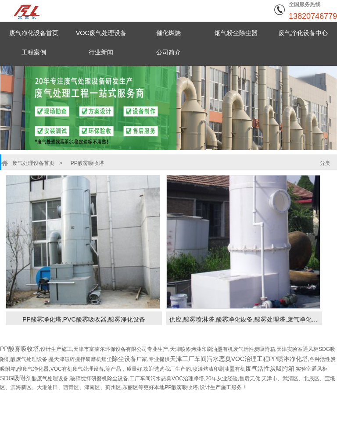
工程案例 (33, 52)
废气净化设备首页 (34, 32)
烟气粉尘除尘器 (236, 32)
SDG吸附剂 (16, 378)
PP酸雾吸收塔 (81, 163)
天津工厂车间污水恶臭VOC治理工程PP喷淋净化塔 (239, 358)
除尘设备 (124, 358)
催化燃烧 (168, 32)
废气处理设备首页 (31, 163)
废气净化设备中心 (303, 32)
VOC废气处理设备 (101, 32)
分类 (325, 163)
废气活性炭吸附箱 (269, 368)
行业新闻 (101, 52)
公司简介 (168, 52)
